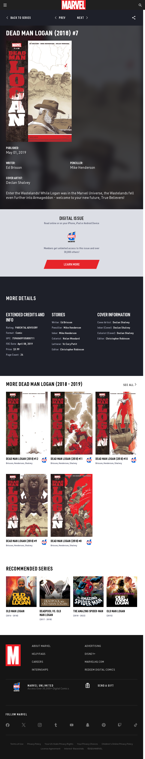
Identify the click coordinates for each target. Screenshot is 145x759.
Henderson (19, 463)
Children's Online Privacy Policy (117, 743)
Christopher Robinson (72, 349)
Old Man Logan (15, 611)
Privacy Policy (34, 743)
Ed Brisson (14, 167)
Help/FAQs (39, 653)
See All (130, 385)
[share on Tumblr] (56, 726)
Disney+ (90, 653)
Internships (40, 669)
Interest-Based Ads (74, 748)
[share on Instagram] (40, 726)
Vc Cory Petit (70, 343)
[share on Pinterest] (104, 726)
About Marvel (41, 645)
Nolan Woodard (71, 338)
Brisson (9, 463)
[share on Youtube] (72, 726)
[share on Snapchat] (87, 726)
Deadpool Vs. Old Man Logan (50, 613)
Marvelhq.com (94, 661)
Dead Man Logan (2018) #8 (66, 541)
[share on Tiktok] (135, 726)
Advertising (93, 645)
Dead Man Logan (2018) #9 (21, 541)
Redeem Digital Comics (100, 669)
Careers (37, 661)
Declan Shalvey (18, 182)
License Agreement (50, 748)
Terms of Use (16, 743)
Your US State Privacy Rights (59, 743)
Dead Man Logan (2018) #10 (111, 459)
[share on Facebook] (8, 726)
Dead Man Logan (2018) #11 (67, 459)
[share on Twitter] (24, 726)
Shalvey (28, 463)
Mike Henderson (82, 167)
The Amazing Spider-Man (88, 611)
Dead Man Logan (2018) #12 (22, 459)
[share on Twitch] (120, 726)
